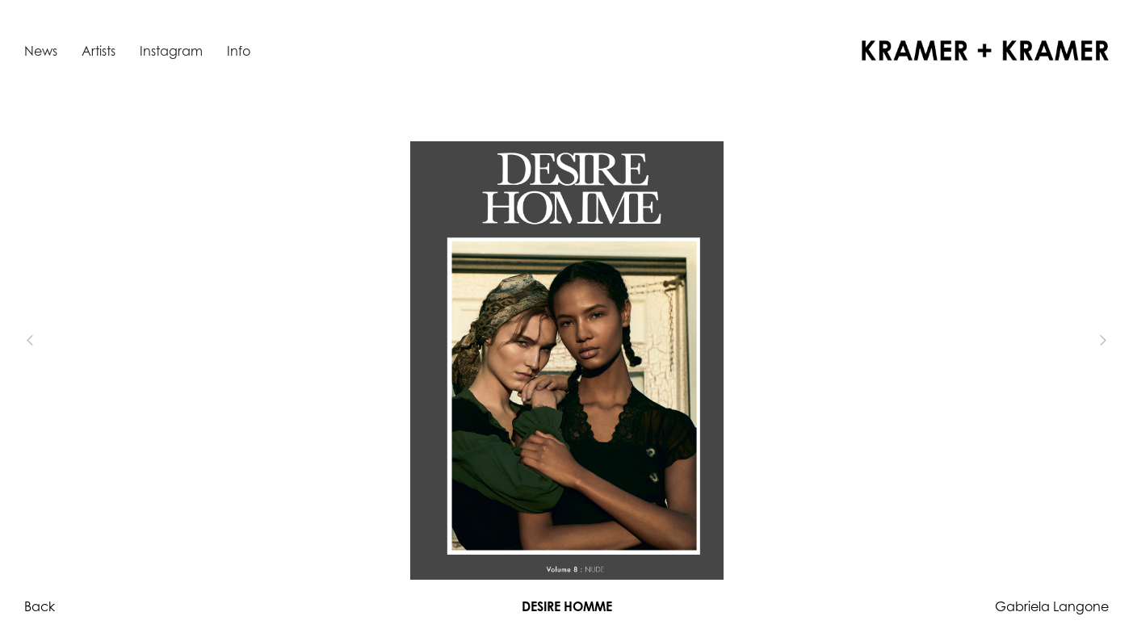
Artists (98, 51)
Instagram (171, 51)
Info (238, 51)
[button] (56, 340)
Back (39, 606)
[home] (985, 50)
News (40, 51)
